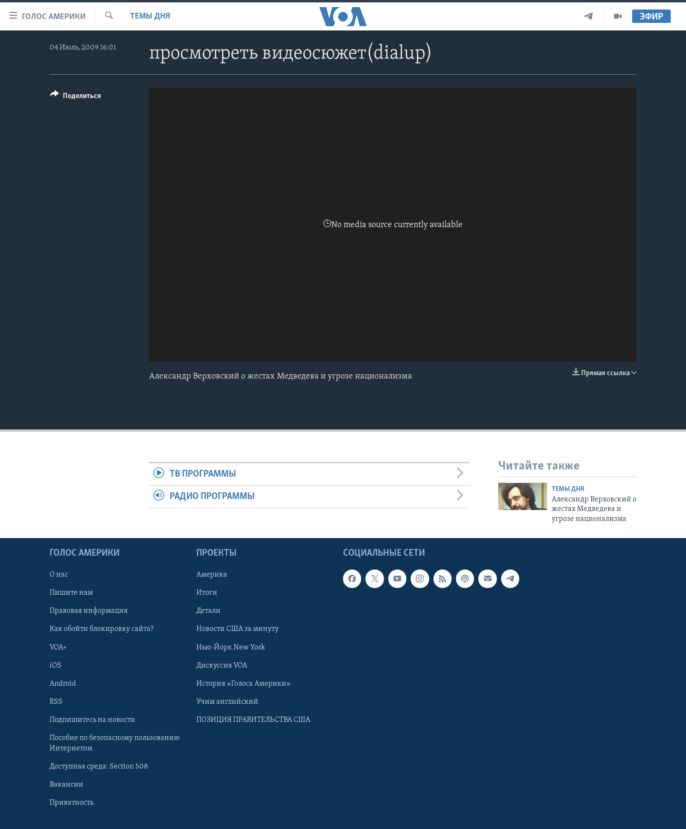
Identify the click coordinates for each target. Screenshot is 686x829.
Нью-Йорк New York (230, 647)
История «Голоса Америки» (243, 684)
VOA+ (58, 647)
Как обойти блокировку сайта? (101, 629)
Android (63, 684)
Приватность (71, 803)
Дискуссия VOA (221, 665)
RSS (56, 702)
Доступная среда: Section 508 (99, 766)
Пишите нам (71, 593)
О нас (59, 575)
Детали (208, 611)
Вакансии (66, 785)
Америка (211, 575)
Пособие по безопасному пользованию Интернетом (115, 743)
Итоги (206, 593)
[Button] (75, 97)
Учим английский (227, 702)
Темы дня (150, 16)
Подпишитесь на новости (92, 720)
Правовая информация (89, 611)
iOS (55, 665)
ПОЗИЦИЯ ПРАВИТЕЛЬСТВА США (253, 720)
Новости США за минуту (237, 629)
